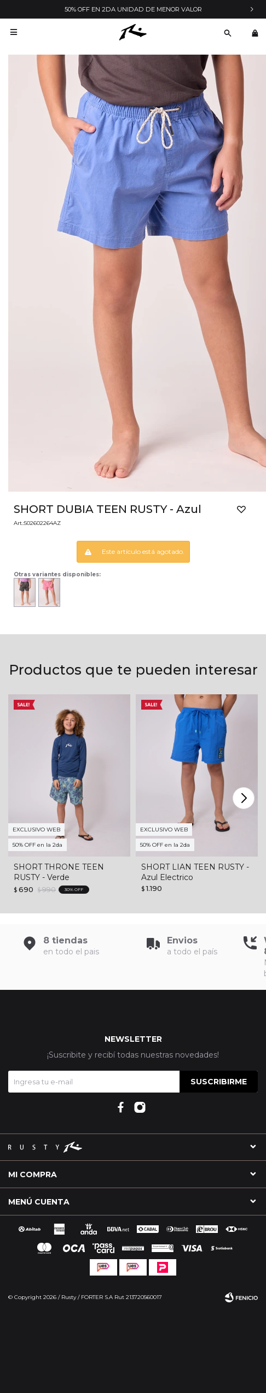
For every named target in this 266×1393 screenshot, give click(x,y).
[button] (245, 798)
